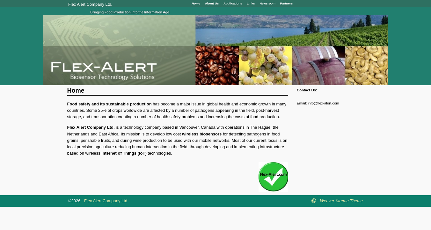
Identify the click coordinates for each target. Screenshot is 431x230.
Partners (286, 3)
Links (251, 3)
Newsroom (267, 3)
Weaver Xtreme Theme (341, 200)
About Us (212, 3)
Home (196, 3)
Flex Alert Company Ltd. (90, 4)
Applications (232, 3)
